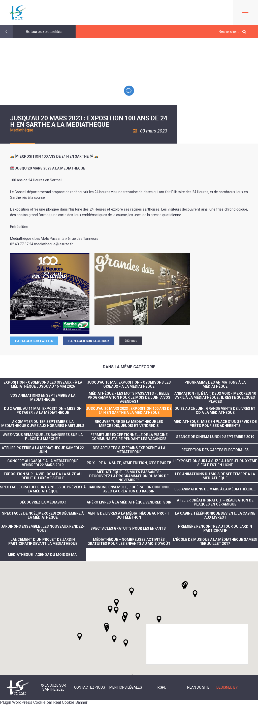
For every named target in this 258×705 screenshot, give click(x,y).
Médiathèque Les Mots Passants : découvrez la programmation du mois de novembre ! (129, 476)
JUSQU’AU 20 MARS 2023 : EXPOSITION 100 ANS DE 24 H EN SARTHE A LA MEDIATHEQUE (129, 411)
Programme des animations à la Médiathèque (215, 384)
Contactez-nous (89, 687)
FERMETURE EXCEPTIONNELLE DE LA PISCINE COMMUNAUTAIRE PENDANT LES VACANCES (129, 437)
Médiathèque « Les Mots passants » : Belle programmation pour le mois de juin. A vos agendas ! (129, 397)
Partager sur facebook (88, 341)
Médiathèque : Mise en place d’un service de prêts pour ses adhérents (215, 424)
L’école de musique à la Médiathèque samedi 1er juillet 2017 (215, 542)
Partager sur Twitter (34, 341)
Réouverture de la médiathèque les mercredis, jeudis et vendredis (129, 424)
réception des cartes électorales (215, 450)
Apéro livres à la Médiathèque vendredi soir (129, 502)
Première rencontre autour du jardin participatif (215, 528)
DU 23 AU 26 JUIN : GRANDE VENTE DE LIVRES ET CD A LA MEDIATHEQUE (215, 411)
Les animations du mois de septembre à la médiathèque (215, 476)
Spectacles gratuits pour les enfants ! (129, 528)
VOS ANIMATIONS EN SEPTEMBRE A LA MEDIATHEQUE (42, 397)
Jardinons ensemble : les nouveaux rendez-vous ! (43, 528)
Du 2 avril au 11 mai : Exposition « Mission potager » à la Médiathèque (43, 411)
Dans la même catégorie (129, 366)
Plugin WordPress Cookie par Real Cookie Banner (43, 702)
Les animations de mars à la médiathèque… (215, 489)
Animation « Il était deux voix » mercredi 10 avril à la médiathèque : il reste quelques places (215, 397)
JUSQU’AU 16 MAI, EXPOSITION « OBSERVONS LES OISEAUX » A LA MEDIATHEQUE (129, 384)
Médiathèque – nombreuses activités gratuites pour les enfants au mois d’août (129, 542)
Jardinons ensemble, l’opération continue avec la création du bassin (129, 489)
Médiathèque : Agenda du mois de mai (43, 555)
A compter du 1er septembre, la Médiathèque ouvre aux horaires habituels (42, 424)
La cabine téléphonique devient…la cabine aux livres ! (215, 515)
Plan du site (198, 687)
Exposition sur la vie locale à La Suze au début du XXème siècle (43, 476)
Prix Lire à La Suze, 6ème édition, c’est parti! (129, 463)
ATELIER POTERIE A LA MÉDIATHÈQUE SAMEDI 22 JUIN (43, 450)
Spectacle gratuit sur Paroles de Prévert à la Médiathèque (43, 489)
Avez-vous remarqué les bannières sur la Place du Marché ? (43, 437)
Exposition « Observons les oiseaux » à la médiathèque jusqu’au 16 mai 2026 (43, 384)
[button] (138, 616)
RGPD (162, 687)
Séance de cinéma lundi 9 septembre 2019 (215, 437)
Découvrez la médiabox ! (42, 502)
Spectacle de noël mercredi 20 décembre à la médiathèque (43, 515)
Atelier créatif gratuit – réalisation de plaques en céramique (215, 502)
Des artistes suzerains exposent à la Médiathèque (129, 450)
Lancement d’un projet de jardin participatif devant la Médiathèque (42, 542)
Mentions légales (125, 687)
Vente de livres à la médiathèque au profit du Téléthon (129, 515)
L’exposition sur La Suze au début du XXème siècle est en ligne (215, 463)
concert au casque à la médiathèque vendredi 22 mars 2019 (42, 463)
